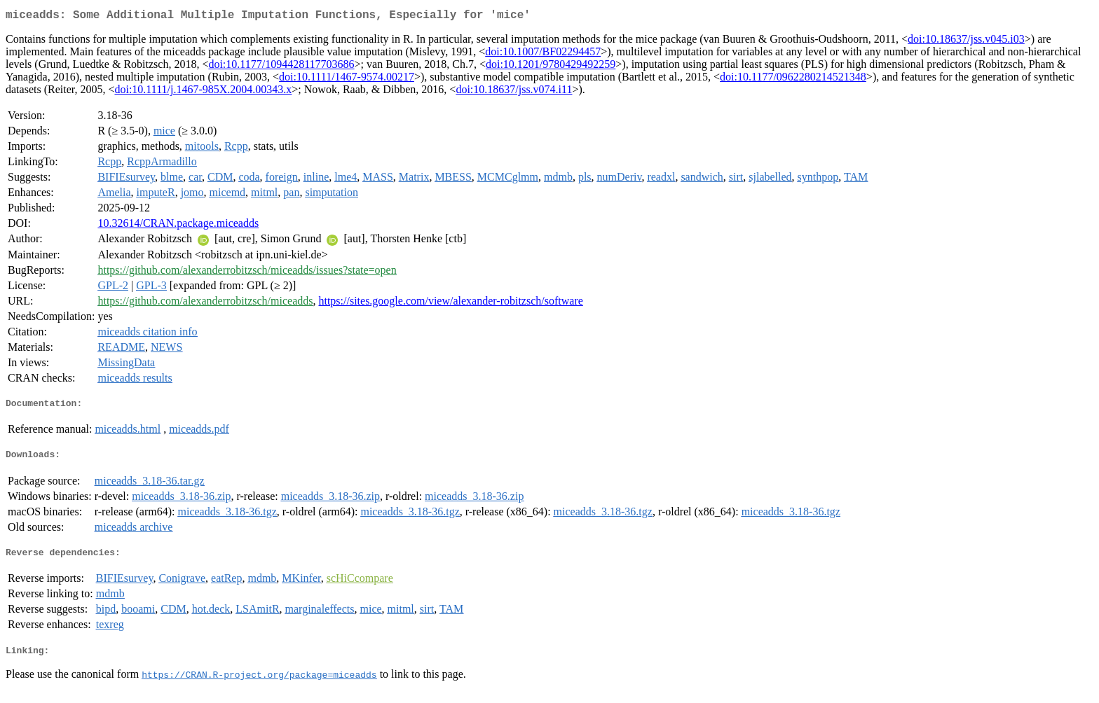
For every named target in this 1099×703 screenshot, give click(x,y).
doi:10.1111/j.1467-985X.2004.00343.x (203, 92)
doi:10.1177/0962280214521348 (793, 79)
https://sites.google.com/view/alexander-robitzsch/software (450, 303)
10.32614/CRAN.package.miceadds (178, 226)
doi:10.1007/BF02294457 (543, 54)
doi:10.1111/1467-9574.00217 (346, 79)
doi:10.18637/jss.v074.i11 (514, 92)
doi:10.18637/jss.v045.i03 (966, 42)
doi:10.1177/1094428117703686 (281, 67)
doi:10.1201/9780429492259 (550, 67)
